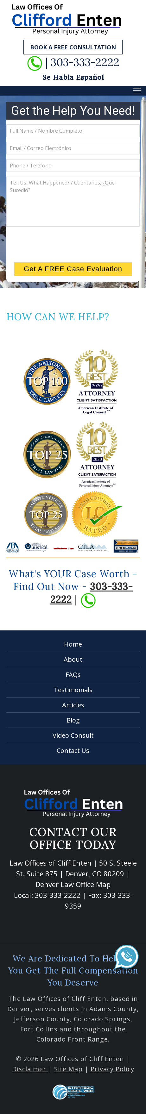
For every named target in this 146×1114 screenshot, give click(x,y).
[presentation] (73, 243)
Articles (73, 705)
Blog (73, 720)
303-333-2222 (57, 895)
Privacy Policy (112, 1069)
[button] (137, 90)
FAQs (73, 674)
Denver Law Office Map (73, 884)
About (73, 659)
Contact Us (73, 750)
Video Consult (73, 735)
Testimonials (73, 689)
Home (73, 644)
